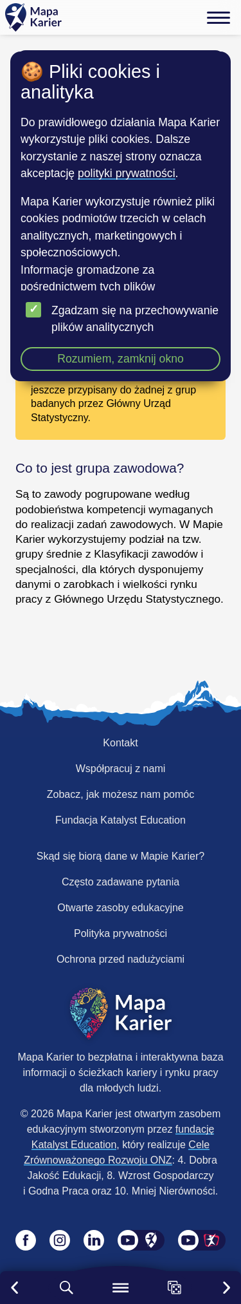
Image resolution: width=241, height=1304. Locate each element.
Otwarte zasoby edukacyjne (120, 907)
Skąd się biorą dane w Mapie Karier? (120, 856)
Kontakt (120, 742)
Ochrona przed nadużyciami (120, 959)
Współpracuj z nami (121, 768)
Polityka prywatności (120, 933)
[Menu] (218, 17)
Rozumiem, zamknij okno (120, 358)
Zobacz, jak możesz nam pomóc (120, 794)
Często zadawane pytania (120, 881)
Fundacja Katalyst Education (120, 820)
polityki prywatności (126, 173)
